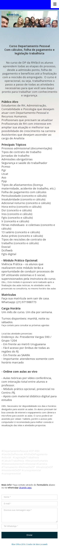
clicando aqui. (25, 487)
